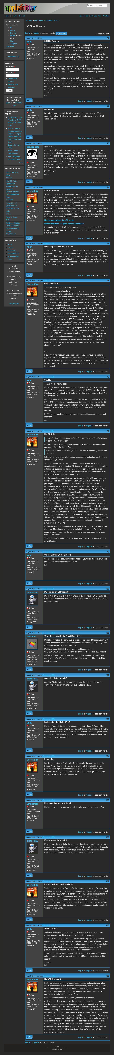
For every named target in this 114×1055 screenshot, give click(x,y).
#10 (107, 589)
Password (10, 73)
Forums (14, 16)
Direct (8, 103)
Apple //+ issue (11, 217)
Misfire (12, 36)
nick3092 (9, 200)
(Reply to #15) (48, 837)
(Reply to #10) (48, 633)
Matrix (12, 30)
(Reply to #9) (48, 589)
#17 (107, 881)
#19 (107, 976)
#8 (108, 431)
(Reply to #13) (48, 756)
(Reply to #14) (48, 800)
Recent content (13, 56)
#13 (107, 719)
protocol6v (32, 592)
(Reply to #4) (48, 244)
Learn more (10, 46)
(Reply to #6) (48, 377)
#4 (108, 187)
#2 (108, 106)
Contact (106, 16)
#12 (107, 675)
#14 (107, 756)
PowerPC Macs (52, 20)
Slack (12, 41)
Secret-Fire (32, 191)
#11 (107, 633)
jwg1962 (9, 178)
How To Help (83, 16)
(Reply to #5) (48, 281)
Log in (27, 33)
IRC (11, 28)
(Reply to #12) (48, 719)
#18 (107, 925)
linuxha (8, 214)
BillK (29, 41)
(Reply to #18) (49, 976)
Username (10, 67)
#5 (108, 244)
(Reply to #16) (48, 881)
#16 (107, 837)
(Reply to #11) (48, 675)
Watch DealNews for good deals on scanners (64, 224)
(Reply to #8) (48, 552)
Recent (22, 16)
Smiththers (32, 804)
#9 (108, 552)
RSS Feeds (12, 250)
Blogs (10, 244)
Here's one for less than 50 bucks (59, 220)
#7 (108, 377)
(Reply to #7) (48, 431)
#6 (108, 281)
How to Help (14, 304)
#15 (107, 800)
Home (7, 16)
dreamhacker (11, 234)
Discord (13, 33)
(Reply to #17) (48, 925)
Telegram (13, 44)
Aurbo (8, 220)
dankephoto (33, 147)
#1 (108, 38)
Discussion (38, 20)
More (21, 162)
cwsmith (31, 636)
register (36, 33)
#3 (108, 143)
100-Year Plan (96, 16)
